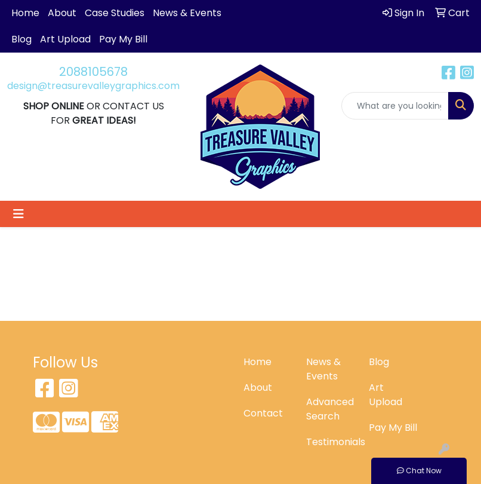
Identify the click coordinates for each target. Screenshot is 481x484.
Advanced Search (330, 409)
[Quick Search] (395, 106)
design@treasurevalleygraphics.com (93, 86)
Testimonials (330, 442)
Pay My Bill (123, 39)
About (62, 13)
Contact (263, 413)
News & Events (187, 13)
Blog (21, 39)
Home (25, 13)
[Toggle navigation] (18, 214)
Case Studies (114, 13)
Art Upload (65, 39)
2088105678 (93, 71)
